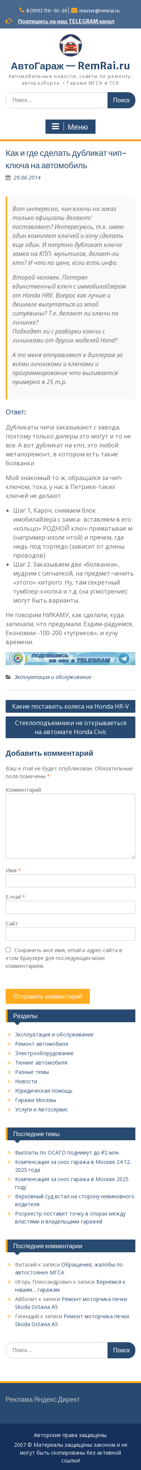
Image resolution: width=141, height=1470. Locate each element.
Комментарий (23, 789)
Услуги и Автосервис (41, 1109)
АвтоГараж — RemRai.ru (70, 66)
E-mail (15, 896)
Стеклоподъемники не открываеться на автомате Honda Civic (70, 727)
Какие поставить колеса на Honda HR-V (70, 706)
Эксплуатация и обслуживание (52, 676)
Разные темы (32, 1071)
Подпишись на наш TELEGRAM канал (66, 21)
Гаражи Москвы (35, 1100)
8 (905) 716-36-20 (46, 10)
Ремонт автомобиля (41, 1043)
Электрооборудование (44, 1053)
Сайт (12, 923)
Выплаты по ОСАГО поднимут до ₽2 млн (67, 1152)
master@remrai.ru (99, 10)
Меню (69, 126)
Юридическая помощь (44, 1090)
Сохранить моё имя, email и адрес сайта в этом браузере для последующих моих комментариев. (64, 958)
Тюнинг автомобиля (41, 1062)
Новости (26, 1081)
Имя (13, 870)
